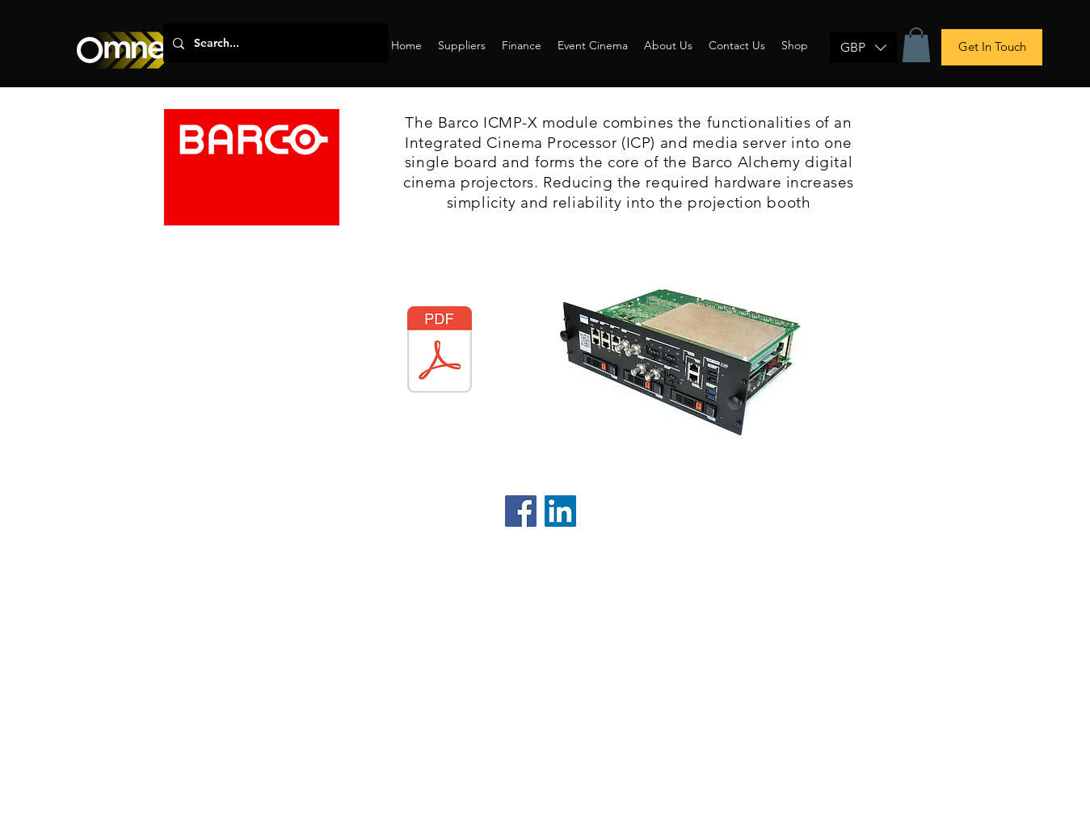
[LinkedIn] (560, 511)
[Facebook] (521, 511)
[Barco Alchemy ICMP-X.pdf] (439, 351)
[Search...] (274, 43)
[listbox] (863, 47)
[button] (863, 47)
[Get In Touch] (991, 47)
